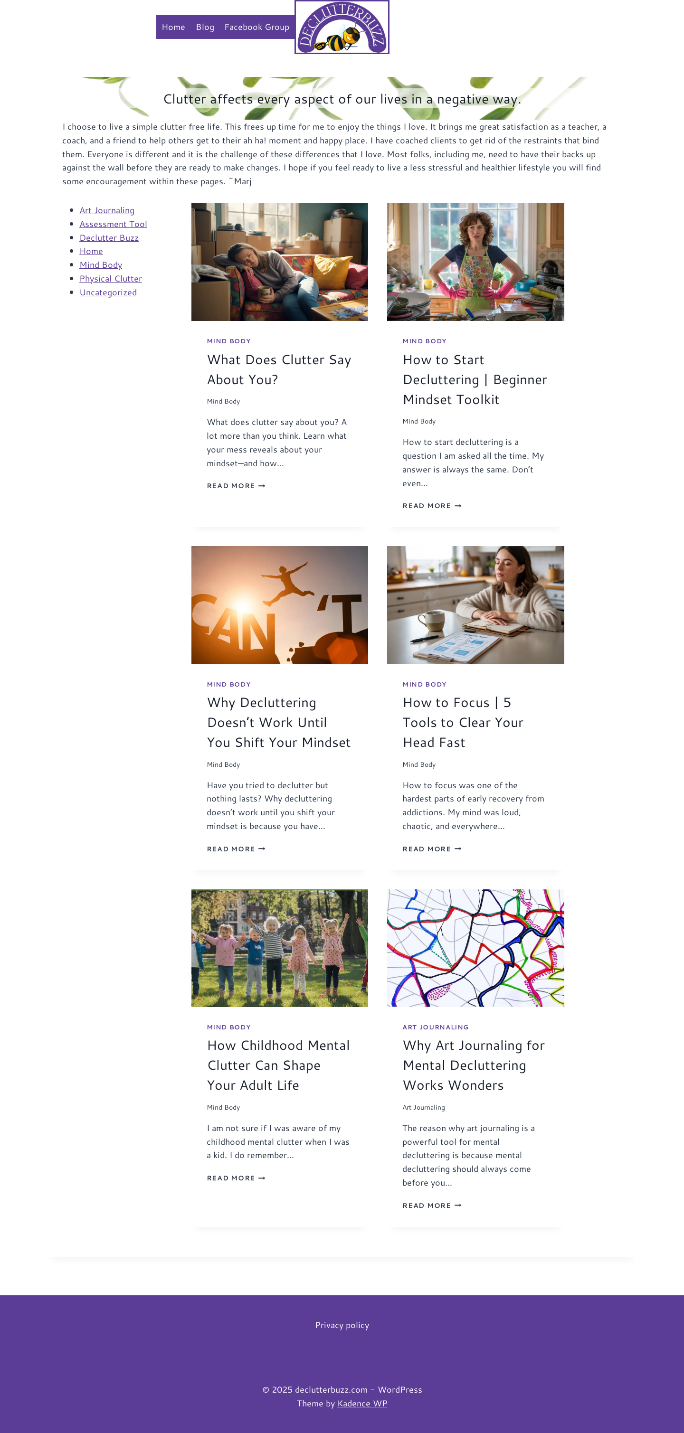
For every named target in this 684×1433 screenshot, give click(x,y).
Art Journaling (106, 210)
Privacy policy (342, 1325)
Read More (236, 485)
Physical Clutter (110, 278)
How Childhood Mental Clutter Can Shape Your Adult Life (278, 1064)
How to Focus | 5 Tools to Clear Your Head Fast (462, 721)
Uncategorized (108, 292)
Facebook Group (256, 26)
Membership (422, 26)
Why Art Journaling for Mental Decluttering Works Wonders (473, 1064)
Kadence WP (362, 1403)
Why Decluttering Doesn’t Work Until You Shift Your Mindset (279, 721)
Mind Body (100, 264)
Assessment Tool (113, 223)
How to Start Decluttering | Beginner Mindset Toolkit (474, 378)
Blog (205, 26)
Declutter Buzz (109, 237)
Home (173, 26)
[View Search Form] (625, 27)
